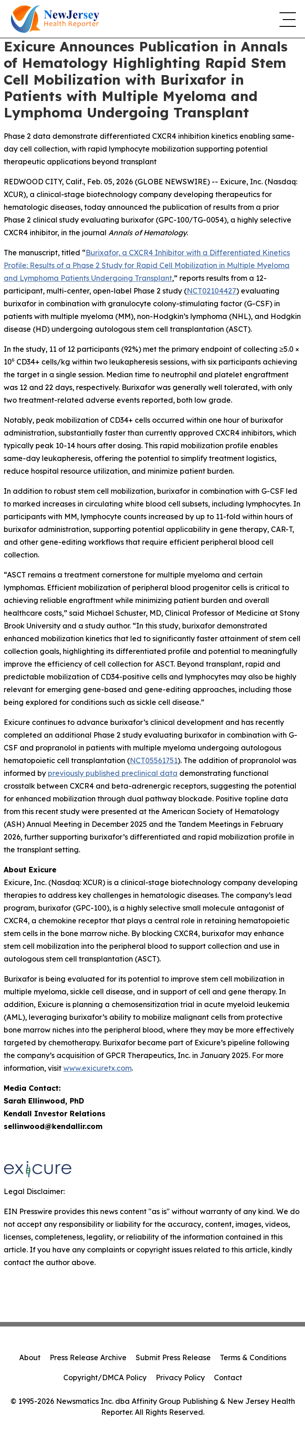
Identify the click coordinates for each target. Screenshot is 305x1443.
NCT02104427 (211, 290)
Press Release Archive (88, 1357)
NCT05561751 (154, 760)
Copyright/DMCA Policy (105, 1377)
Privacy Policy (180, 1377)
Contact (228, 1377)
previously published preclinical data (113, 773)
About (30, 1357)
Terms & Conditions (253, 1357)
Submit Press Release (173, 1357)
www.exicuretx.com (97, 1068)
